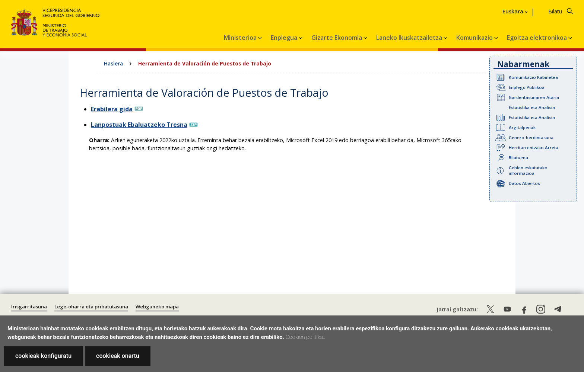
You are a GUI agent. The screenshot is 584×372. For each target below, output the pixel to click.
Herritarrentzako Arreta (533, 147)
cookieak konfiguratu (43, 355)
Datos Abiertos (524, 183)
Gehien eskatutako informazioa (528, 170)
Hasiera (113, 63)
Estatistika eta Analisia (532, 107)
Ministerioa (241, 37)
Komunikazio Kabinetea (533, 77)
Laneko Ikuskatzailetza (410, 37)
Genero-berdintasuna (531, 137)
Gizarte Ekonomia (337, 37)
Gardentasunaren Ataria (534, 97)
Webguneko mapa (157, 306)
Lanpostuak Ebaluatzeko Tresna (139, 125)
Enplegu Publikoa (527, 87)
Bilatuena (518, 157)
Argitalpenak (522, 127)
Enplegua (285, 37)
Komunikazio (475, 37)
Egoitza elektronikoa (537, 37)
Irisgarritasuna (29, 306)
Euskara (512, 12)
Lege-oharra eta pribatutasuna (91, 306)
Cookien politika (304, 337)
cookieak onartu (117, 355)
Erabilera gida (112, 109)
